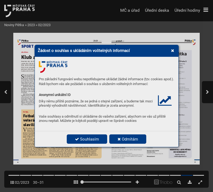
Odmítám (128, 139)
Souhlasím (87, 139)
